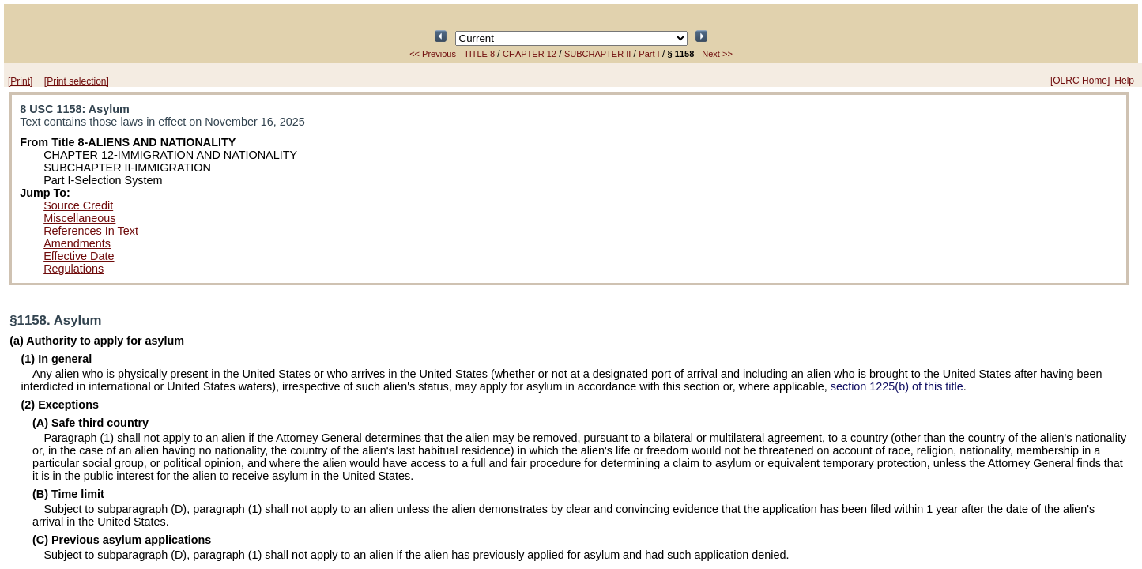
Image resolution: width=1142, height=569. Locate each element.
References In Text (90, 230)
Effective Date (78, 256)
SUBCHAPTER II (597, 53)
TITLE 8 (479, 53)
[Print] (20, 81)
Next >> (717, 53)
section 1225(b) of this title (897, 386)
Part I (649, 53)
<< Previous (432, 53)
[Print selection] (76, 81)
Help (1124, 80)
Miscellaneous (79, 218)
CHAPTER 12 (529, 53)
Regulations (73, 268)
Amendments (77, 243)
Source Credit (78, 205)
